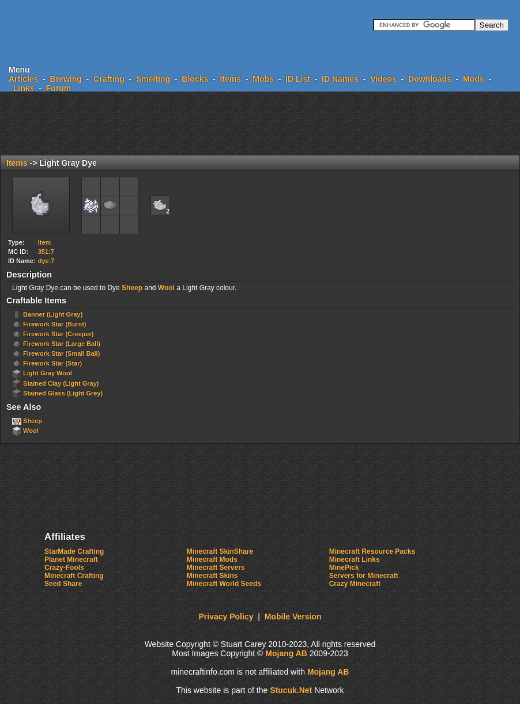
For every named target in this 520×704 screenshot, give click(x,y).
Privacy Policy (226, 616)
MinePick (344, 568)
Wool (166, 288)
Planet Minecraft (71, 559)
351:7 (46, 251)
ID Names (340, 78)
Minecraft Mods (212, 559)
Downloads (429, 78)
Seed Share (63, 584)
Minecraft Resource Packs (372, 551)
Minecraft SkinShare (220, 551)
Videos (383, 78)
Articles (23, 78)
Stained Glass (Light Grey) (63, 393)
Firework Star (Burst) (54, 324)
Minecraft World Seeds (224, 584)
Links (24, 88)
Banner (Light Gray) (52, 314)
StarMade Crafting (74, 551)
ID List (297, 78)
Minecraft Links (354, 559)
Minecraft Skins (212, 576)
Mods (473, 78)
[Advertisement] (260, 123)
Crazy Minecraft (354, 584)
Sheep (132, 288)
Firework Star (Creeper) (58, 333)
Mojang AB (286, 653)
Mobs (263, 78)
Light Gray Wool (47, 373)
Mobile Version (293, 616)
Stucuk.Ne (291, 690)
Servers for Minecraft (363, 576)
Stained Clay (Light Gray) (61, 383)
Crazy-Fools (64, 568)
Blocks (195, 78)
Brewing (66, 78)
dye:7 (46, 260)
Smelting (153, 78)
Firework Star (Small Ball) (61, 353)
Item (44, 242)
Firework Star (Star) (52, 363)
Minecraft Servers (216, 568)
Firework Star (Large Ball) (61, 343)
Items (230, 78)
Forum (58, 88)
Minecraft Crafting (74, 576)
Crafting (109, 78)
